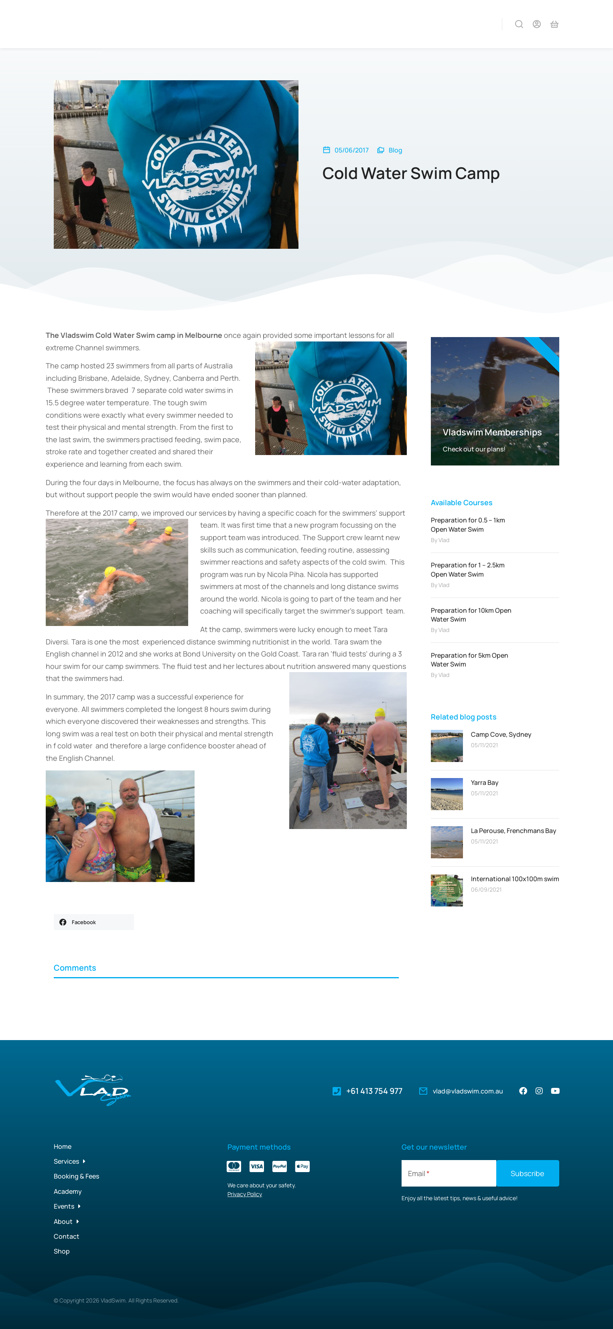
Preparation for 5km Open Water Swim (469, 660)
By (440, 540)
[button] (94, 922)
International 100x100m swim (515, 878)
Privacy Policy (244, 1194)
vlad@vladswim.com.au (468, 1091)
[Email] (449, 1173)
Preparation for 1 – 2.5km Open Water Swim (468, 569)
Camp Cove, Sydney (501, 734)
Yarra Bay (485, 782)
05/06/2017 (352, 150)
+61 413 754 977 (374, 1090)
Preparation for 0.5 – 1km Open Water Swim (468, 524)
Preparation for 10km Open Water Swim (471, 615)
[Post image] (447, 746)
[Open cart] (554, 24)
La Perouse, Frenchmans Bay (513, 830)
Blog (395, 150)
